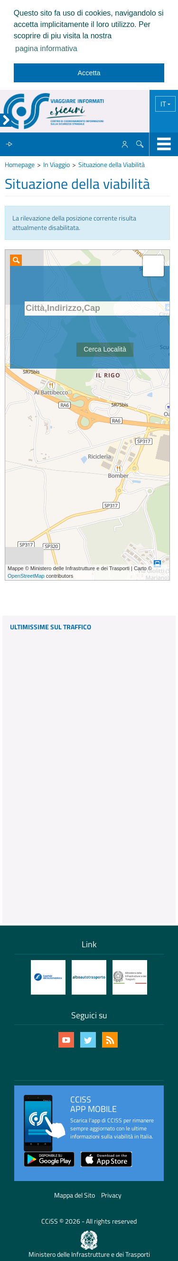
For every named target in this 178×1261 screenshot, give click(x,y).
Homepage (20, 164)
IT (164, 103)
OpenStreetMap (26, 576)
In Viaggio (56, 164)
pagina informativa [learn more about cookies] (46, 48)
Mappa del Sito (74, 1195)
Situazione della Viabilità (111, 164)
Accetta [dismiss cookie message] (89, 73)
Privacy (111, 1195)
